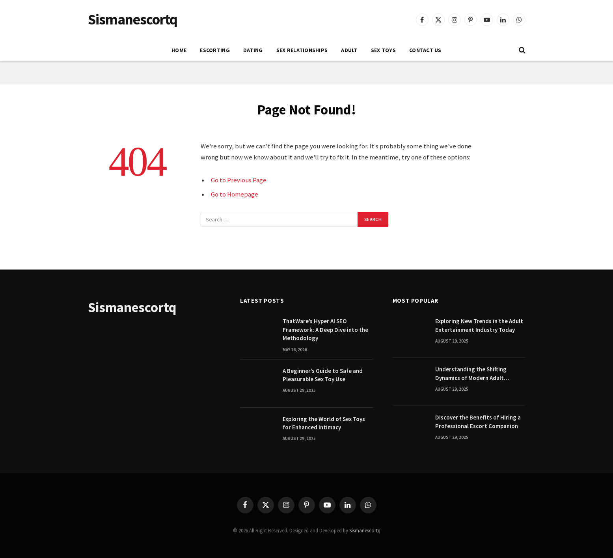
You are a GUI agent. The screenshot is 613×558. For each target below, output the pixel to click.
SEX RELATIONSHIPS (302, 50)
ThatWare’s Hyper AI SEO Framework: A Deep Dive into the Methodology (325, 329)
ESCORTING (215, 50)
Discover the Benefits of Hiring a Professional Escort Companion (478, 421)
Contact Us (425, 50)
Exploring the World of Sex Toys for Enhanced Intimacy (324, 423)
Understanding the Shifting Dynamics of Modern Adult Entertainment (471, 373)
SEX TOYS (383, 50)
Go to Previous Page (238, 180)
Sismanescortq (364, 530)
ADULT (349, 50)
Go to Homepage (234, 194)
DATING (253, 50)
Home (178, 50)
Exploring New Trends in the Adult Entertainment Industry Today (479, 325)
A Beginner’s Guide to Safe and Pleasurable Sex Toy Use (323, 375)
